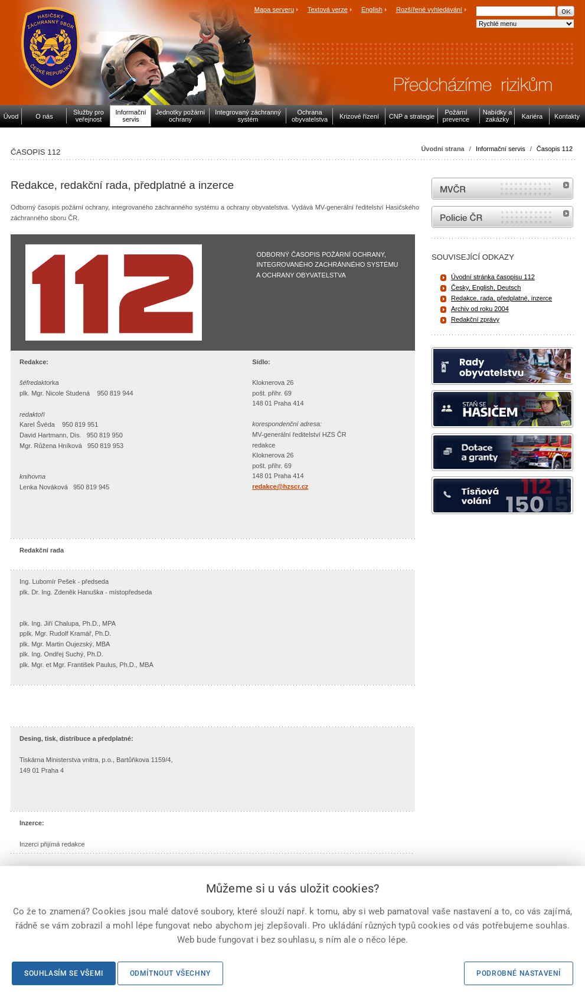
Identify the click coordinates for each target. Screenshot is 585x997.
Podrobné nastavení (518, 973)
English (372, 9)
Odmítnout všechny (170, 973)
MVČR (502, 189)
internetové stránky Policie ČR (502, 217)
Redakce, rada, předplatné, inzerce (501, 298)
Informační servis (500, 148)
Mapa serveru (274, 9)
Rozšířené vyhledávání (429, 9)
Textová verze (328, 9)
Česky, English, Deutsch (486, 287)
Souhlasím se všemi (63, 973)
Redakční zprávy (475, 319)
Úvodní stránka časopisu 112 (493, 276)
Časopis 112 (555, 148)
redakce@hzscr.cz (280, 486)
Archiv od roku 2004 (480, 308)
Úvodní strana (442, 148)
